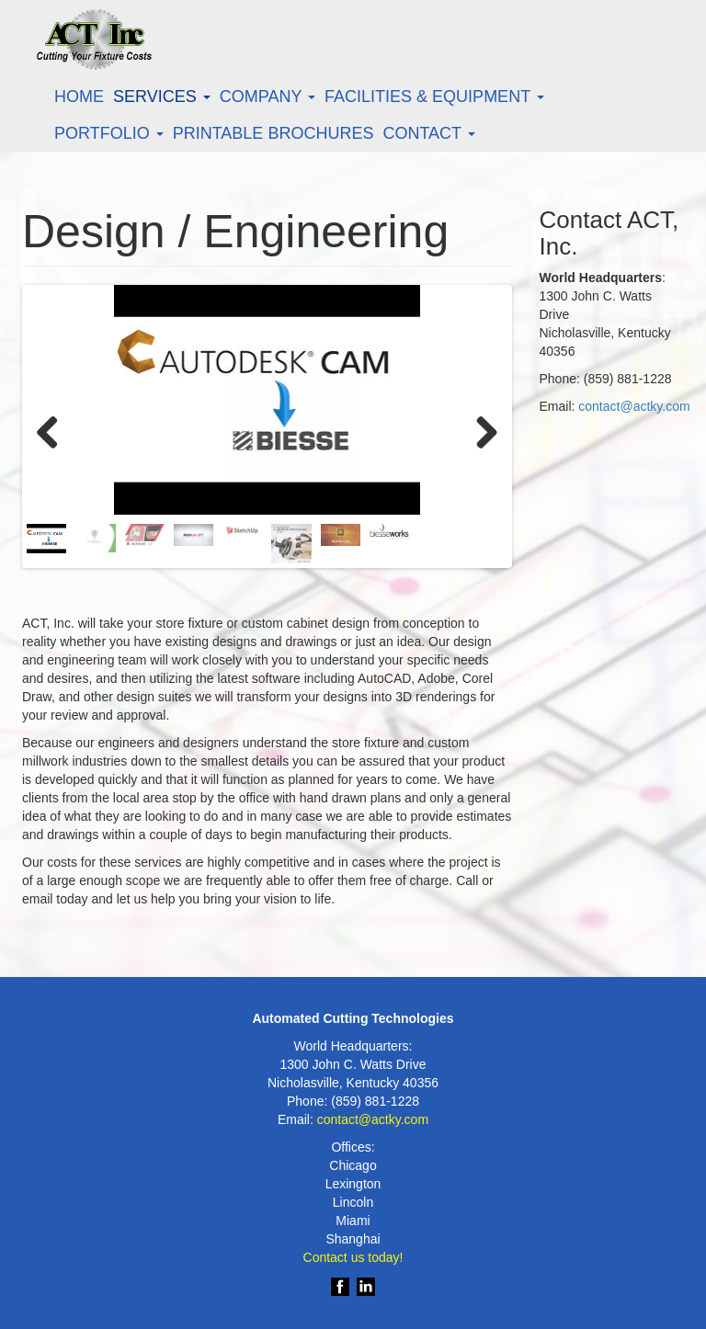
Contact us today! (353, 1257)
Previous (54, 429)
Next (479, 429)
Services (162, 96)
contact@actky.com (633, 406)
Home (79, 96)
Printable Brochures (273, 133)
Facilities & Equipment (434, 96)
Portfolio (109, 133)
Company (267, 96)
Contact (428, 133)
